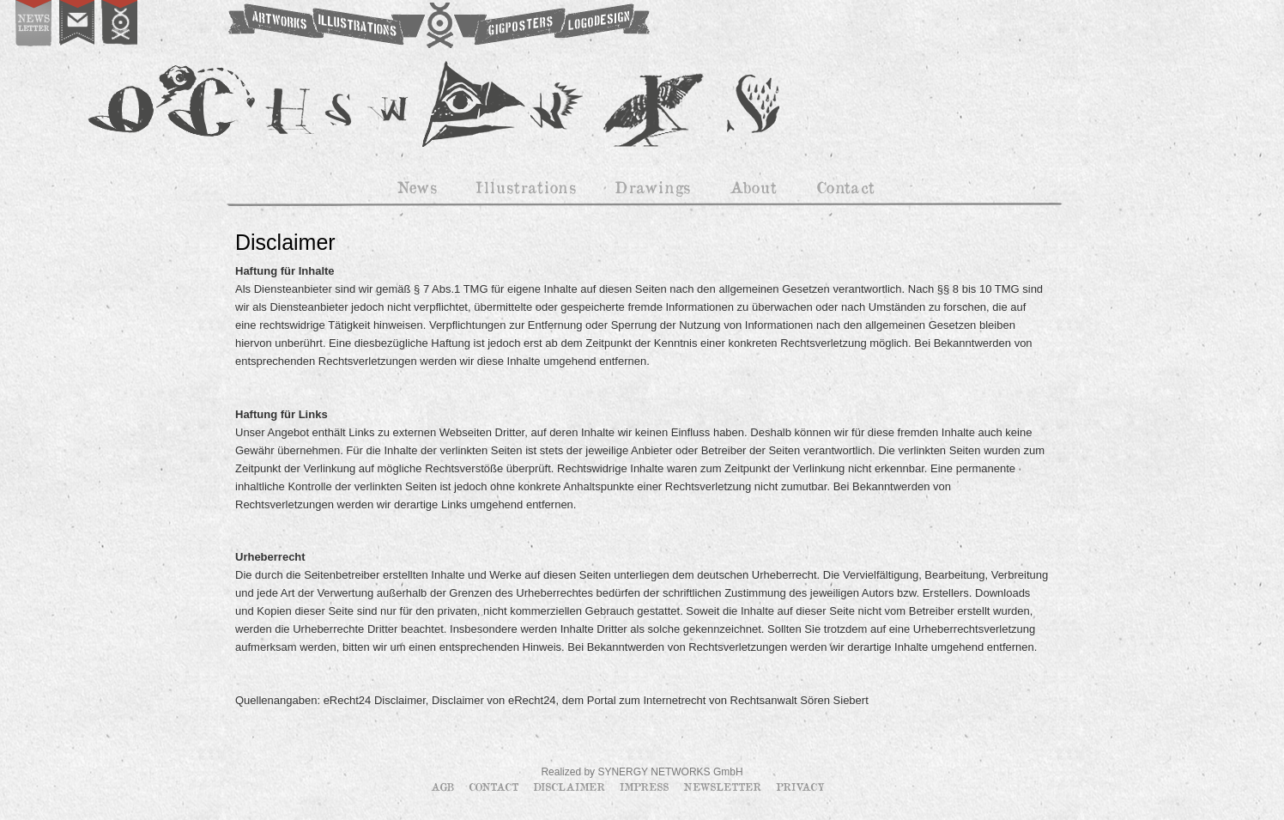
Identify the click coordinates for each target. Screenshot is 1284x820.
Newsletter (724, 786)
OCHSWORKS (437, 26)
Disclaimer (571, 786)
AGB (444, 786)
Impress (646, 786)
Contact (495, 786)
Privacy (800, 786)
